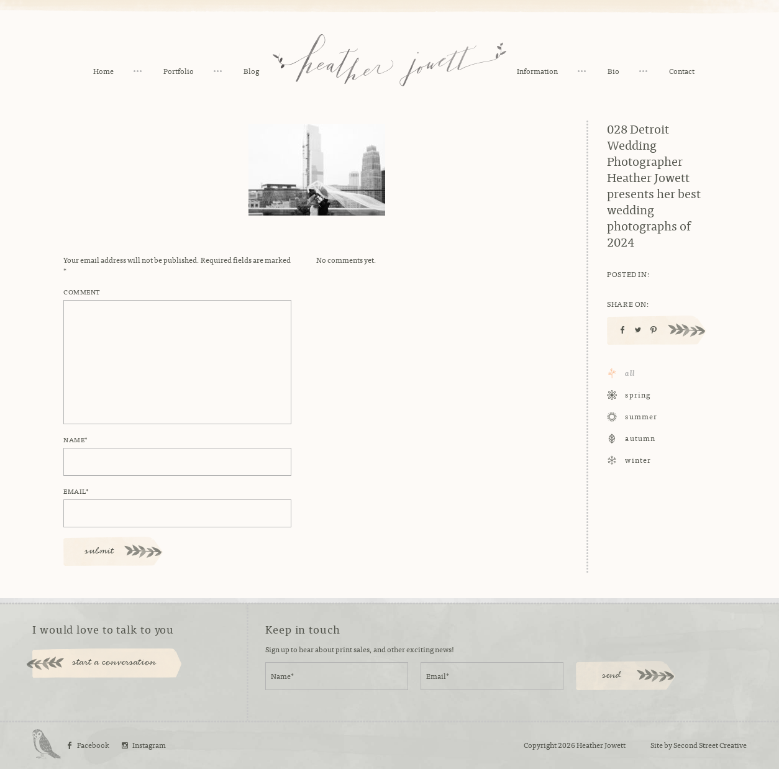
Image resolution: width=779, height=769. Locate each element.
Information (537, 71)
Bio (613, 71)
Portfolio (178, 71)
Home (103, 71)
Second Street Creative (710, 745)
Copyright (540, 745)
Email (76, 490)
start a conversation (115, 663)
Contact (682, 71)
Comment (81, 291)
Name (75, 439)
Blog (251, 71)
